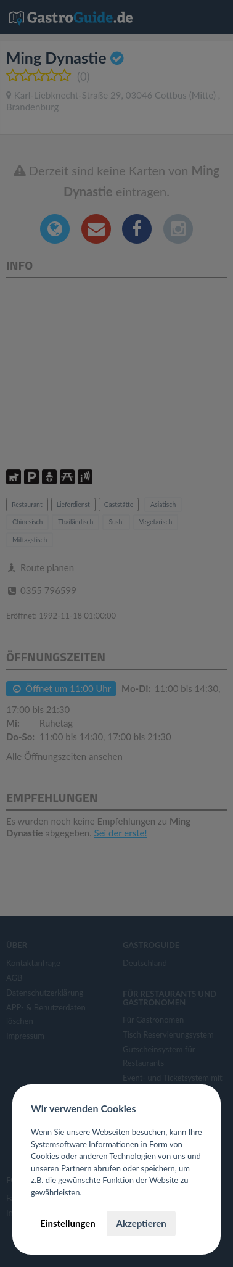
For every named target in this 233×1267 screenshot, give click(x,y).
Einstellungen (68, 1223)
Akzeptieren (141, 1223)
